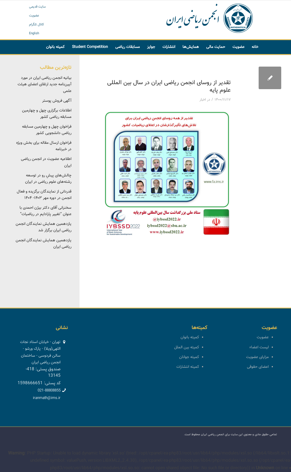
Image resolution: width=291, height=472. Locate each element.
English (34, 33)
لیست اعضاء (259, 347)
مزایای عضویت (257, 357)
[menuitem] (255, 47)
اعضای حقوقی (258, 367)
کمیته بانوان (190, 337)
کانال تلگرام (36, 24)
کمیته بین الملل (186, 347)
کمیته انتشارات (187, 367)
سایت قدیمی (37, 6)
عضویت (34, 15)
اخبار (202, 100)
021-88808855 (49, 391)
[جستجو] (172, 61)
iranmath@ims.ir (47, 398)
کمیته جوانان (189, 357)
